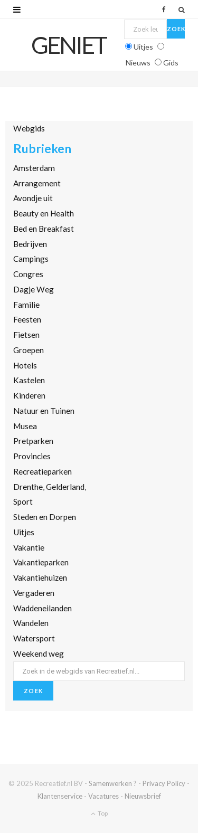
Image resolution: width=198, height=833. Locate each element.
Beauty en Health (43, 213)
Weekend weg (38, 653)
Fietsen (26, 334)
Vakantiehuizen (40, 577)
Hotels (25, 365)
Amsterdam (34, 168)
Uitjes (143, 46)
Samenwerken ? (113, 783)
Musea (25, 426)
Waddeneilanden (42, 608)
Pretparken (33, 441)
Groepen (28, 350)
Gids (170, 62)
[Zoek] (181, 9)
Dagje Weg (33, 289)
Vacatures (103, 796)
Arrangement (37, 183)
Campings (31, 258)
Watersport (34, 638)
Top (99, 813)
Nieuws (138, 62)
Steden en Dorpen (44, 517)
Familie (26, 304)
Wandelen (31, 623)
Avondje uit (33, 198)
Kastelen (29, 380)
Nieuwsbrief (143, 796)
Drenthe (28, 486)
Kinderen (29, 395)
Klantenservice (59, 796)
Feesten (27, 319)
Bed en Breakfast (43, 228)
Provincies (32, 456)
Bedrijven (30, 244)
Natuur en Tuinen (43, 410)
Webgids (29, 128)
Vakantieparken (41, 562)
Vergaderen (33, 593)
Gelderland (65, 486)
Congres (28, 274)
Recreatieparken (42, 471)
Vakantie (28, 547)
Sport (23, 501)
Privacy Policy (164, 783)
